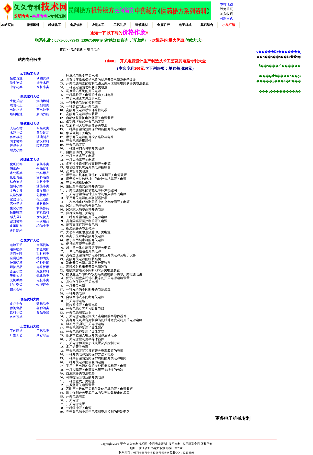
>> (84, 49)
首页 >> (65, 49)
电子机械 (76, 49)
